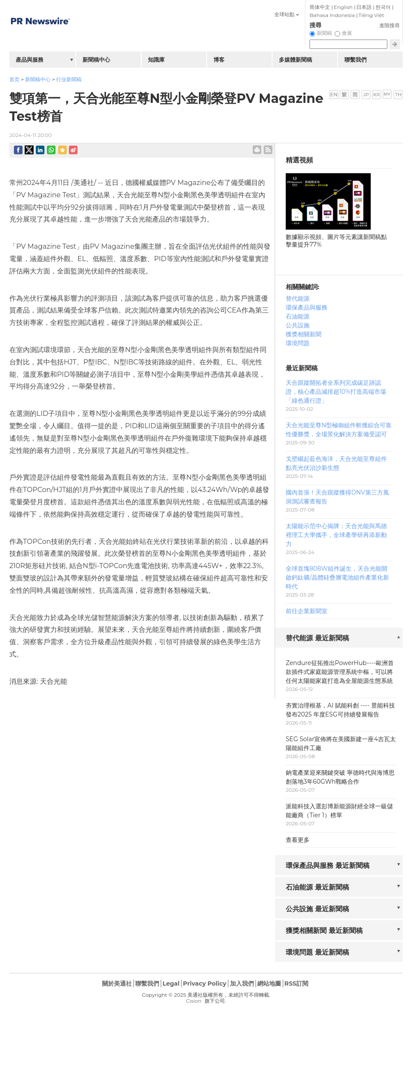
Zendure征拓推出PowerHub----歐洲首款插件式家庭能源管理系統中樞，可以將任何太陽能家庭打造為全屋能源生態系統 (340, 672)
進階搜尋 (389, 25)
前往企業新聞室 (306, 611)
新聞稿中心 (38, 79)
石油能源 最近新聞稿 (317, 887)
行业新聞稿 (69, 79)
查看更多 (298, 840)
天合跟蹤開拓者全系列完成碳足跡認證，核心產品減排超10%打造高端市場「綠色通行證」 (336, 391)
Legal (170, 983)
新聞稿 (324, 33)
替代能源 (298, 298)
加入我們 (242, 983)
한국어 (383, 7)
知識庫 (156, 59)
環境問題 (298, 343)
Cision (193, 1001)
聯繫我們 (355, 59)
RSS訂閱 (296, 983)
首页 (14, 79)
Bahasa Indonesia (332, 15)
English (343, 7)
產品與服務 (29, 59)
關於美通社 (117, 983)
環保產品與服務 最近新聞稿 (327, 865)
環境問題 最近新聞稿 (317, 952)
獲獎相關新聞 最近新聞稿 (324, 931)
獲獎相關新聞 (303, 334)
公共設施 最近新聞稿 (317, 909)
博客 (218, 59)
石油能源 (298, 316)
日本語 (364, 7)
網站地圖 (269, 983)
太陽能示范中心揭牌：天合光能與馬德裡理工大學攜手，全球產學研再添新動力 (336, 535)
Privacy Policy (204, 983)
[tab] (339, 638)
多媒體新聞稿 (295, 59)
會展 (347, 33)
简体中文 (320, 7)
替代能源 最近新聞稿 (317, 638)
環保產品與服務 (306, 307)
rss (268, 149)
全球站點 (284, 14)
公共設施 (298, 325)
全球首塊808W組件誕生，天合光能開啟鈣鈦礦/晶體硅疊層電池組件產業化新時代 (337, 577)
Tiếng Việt (371, 15)
